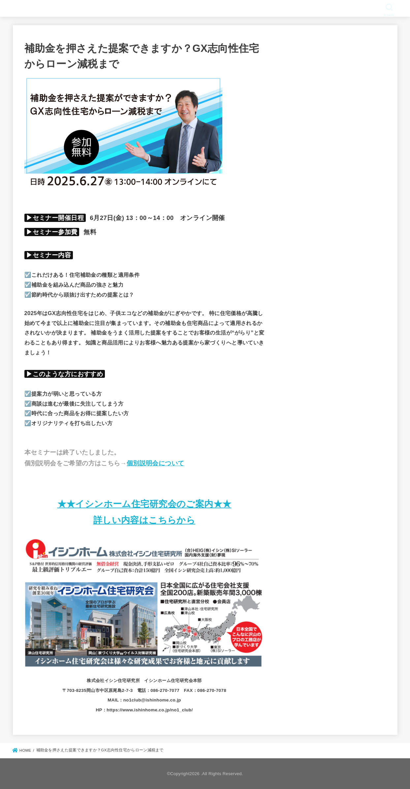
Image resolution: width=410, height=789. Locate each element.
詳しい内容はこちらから (144, 520)
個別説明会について (155, 463)
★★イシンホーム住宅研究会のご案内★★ (144, 504)
